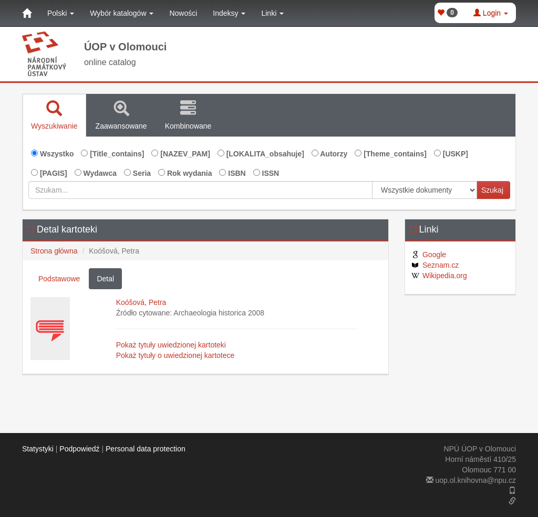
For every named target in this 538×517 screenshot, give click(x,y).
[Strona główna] (26, 13)
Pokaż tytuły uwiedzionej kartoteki (171, 345)
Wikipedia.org (438, 275)
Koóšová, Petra (141, 302)
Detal (105, 279)
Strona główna (54, 251)
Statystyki (38, 449)
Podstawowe (59, 279)
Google (428, 254)
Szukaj (492, 190)
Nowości (183, 13)
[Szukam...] (200, 190)
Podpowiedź (79, 449)
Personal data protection (145, 449)
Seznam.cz (434, 265)
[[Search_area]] (424, 190)
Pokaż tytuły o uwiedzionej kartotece (175, 355)
